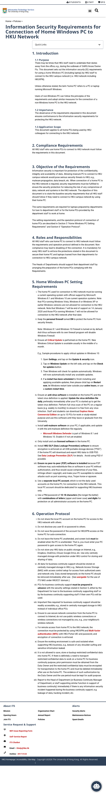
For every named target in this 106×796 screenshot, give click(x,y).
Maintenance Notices (81, 715)
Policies (17, 21)
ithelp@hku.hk (23, 748)
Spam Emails (78, 719)
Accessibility (22, 759)
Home (8, 21)
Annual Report (44, 715)
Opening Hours (9, 715)
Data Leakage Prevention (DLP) (57, 455)
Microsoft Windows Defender (57, 433)
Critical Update (55, 340)
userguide (81, 577)
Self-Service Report (18, 737)
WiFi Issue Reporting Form (21, 731)
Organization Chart (46, 711)
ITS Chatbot (15, 742)
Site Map (31, 759)
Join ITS (7, 719)
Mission (6, 711)
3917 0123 (22, 754)
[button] (90, 11)
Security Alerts (78, 711)
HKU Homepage (8, 759)
